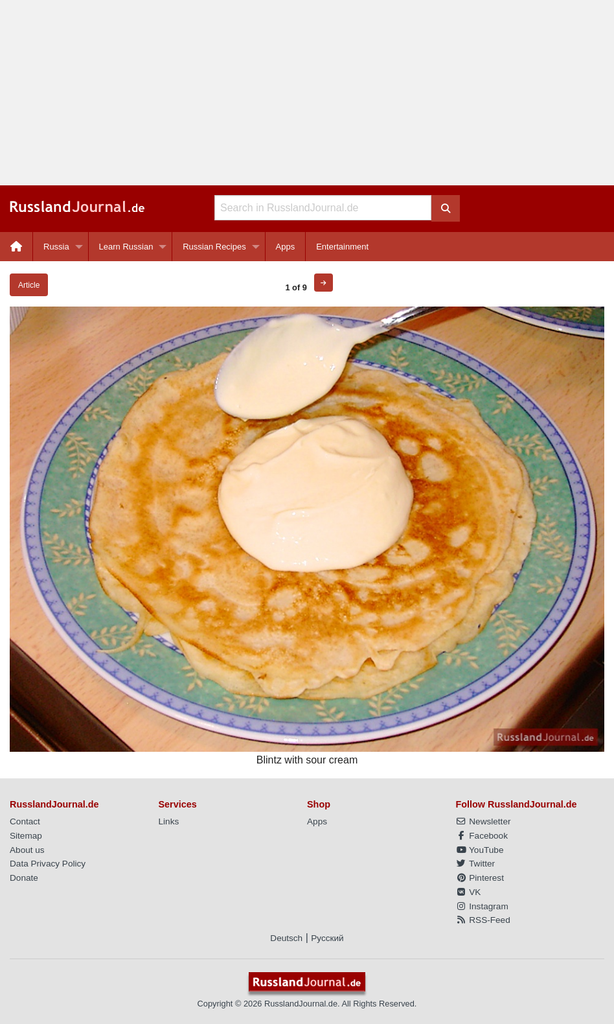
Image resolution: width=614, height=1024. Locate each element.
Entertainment (342, 246)
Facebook (482, 836)
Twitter (475, 863)
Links (169, 821)
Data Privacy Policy (47, 863)
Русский (327, 938)
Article (29, 285)
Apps (285, 246)
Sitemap (26, 836)
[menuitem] (16, 246)
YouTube (480, 850)
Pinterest (480, 878)
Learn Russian (126, 246)
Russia (56, 246)
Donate (24, 878)
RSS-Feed (483, 920)
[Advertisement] (307, 92)
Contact (25, 821)
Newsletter (483, 821)
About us (27, 850)
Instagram (482, 906)
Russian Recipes (214, 246)
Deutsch (286, 938)
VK (468, 892)
